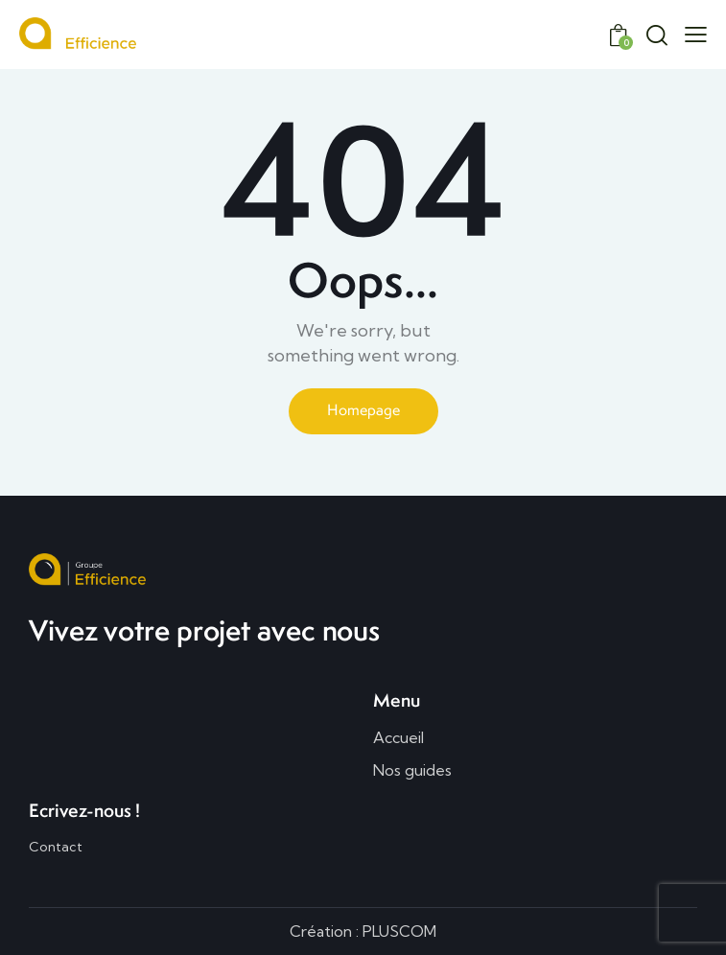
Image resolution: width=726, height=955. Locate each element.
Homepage (363, 410)
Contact (55, 846)
